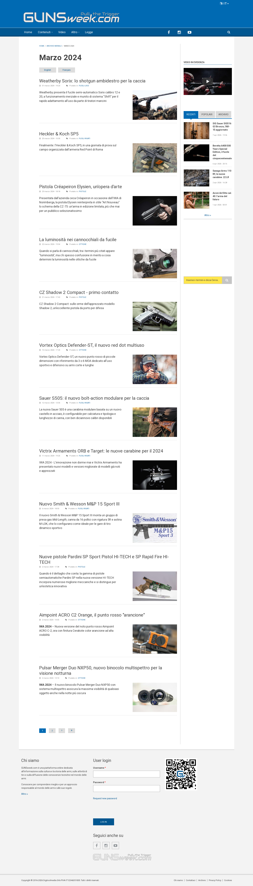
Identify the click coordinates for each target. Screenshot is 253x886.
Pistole (82, 191)
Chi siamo (178, 880)
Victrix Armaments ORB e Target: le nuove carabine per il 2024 (101, 451)
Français (67, 70)
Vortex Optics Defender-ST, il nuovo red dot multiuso (91, 345)
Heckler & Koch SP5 (59, 134)
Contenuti (44, 32)
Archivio (223, 114)
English (47, 70)
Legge (89, 32)
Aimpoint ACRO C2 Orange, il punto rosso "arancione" (92, 615)
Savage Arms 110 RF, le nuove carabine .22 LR (222, 174)
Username (99, 768)
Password (99, 782)
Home (28, 32)
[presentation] (117, 808)
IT (224, 3)
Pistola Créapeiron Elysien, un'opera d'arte (80, 186)
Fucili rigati (84, 138)
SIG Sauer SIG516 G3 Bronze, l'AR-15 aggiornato (222, 126)
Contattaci (190, 880)
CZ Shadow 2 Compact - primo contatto (79, 292)
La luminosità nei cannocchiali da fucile (77, 239)
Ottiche (82, 244)
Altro (74, 32)
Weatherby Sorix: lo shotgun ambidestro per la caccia (92, 81)
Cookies (228, 880)
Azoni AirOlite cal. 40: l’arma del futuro (222, 196)
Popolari (207, 114)
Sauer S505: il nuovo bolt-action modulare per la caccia (94, 398)
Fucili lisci (84, 86)
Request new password (105, 798)
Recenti (191, 114)
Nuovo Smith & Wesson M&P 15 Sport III (79, 504)
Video (62, 32)
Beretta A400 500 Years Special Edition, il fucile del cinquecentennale (222, 152)
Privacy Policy (215, 880)
